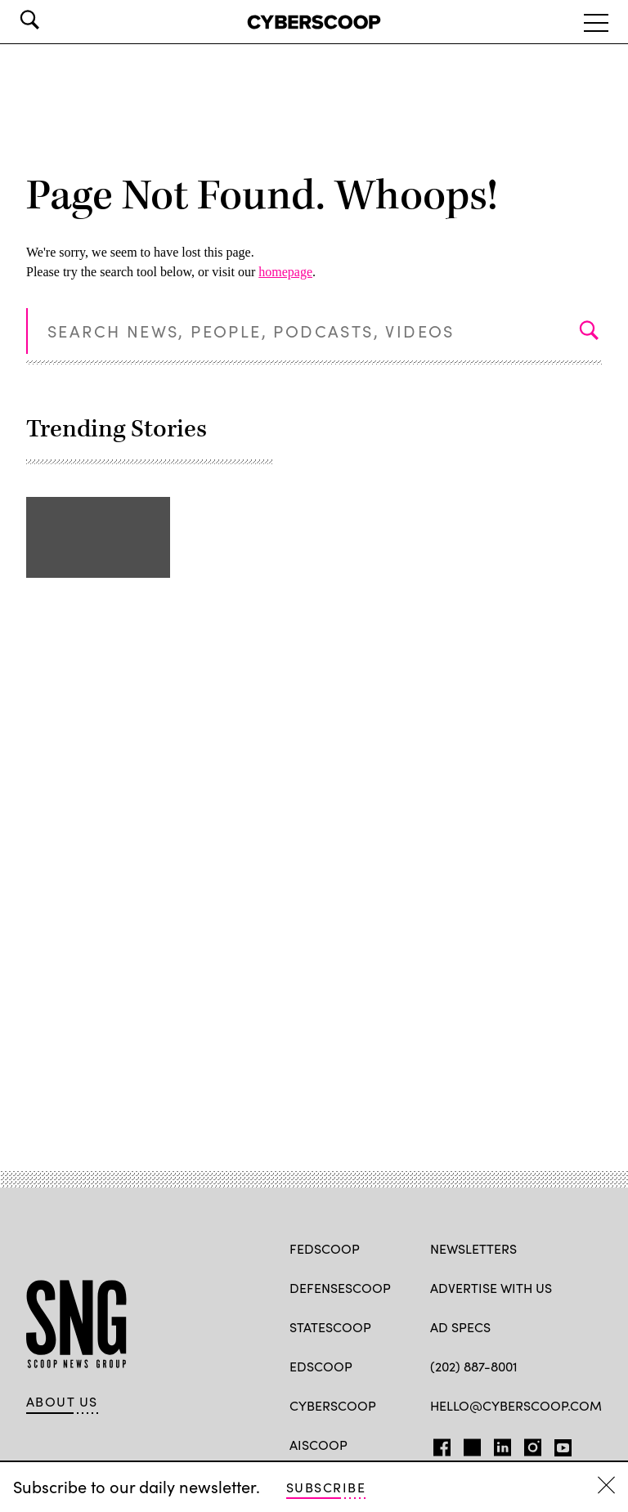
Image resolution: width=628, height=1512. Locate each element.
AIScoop (318, 1444)
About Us (62, 1401)
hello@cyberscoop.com (516, 1405)
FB (438, 1444)
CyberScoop (332, 1405)
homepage (285, 272)
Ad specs (460, 1326)
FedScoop (324, 1248)
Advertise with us (491, 1287)
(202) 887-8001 (474, 1366)
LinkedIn (502, 1444)
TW (469, 1444)
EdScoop (320, 1366)
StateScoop (330, 1326)
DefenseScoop (340, 1287)
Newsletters (473, 1248)
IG (528, 1444)
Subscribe (326, 1487)
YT (559, 1444)
